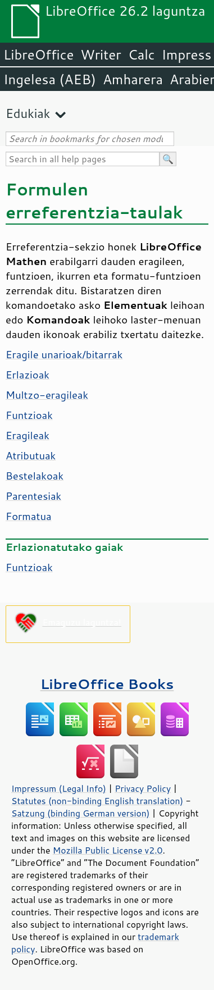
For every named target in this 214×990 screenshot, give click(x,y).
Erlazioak (27, 374)
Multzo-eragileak (47, 394)
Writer (100, 54)
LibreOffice (38, 54)
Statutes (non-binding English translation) (97, 801)
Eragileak (27, 435)
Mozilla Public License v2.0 (108, 850)
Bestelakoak (34, 475)
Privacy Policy (143, 788)
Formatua (29, 516)
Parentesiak (33, 496)
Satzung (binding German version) (80, 813)
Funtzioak (29, 415)
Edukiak (28, 113)
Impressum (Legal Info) (58, 788)
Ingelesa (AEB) (49, 79)
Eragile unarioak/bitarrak (64, 354)
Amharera (133, 79)
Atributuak (31, 455)
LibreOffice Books (107, 684)
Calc (141, 54)
